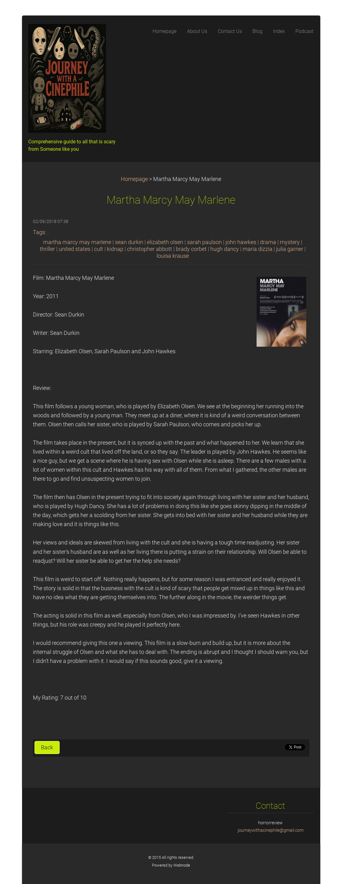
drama (268, 242)
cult (98, 249)
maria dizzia (257, 249)
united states (74, 249)
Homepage (134, 179)
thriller (47, 249)
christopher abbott (149, 249)
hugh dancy (224, 249)
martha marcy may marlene (77, 242)
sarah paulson (204, 242)
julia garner (289, 249)
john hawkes (241, 242)
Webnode (181, 865)
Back (47, 747)
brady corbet (191, 249)
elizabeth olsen (165, 242)
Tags (39, 232)
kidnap (115, 249)
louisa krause (173, 256)
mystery (290, 242)
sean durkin (129, 242)
